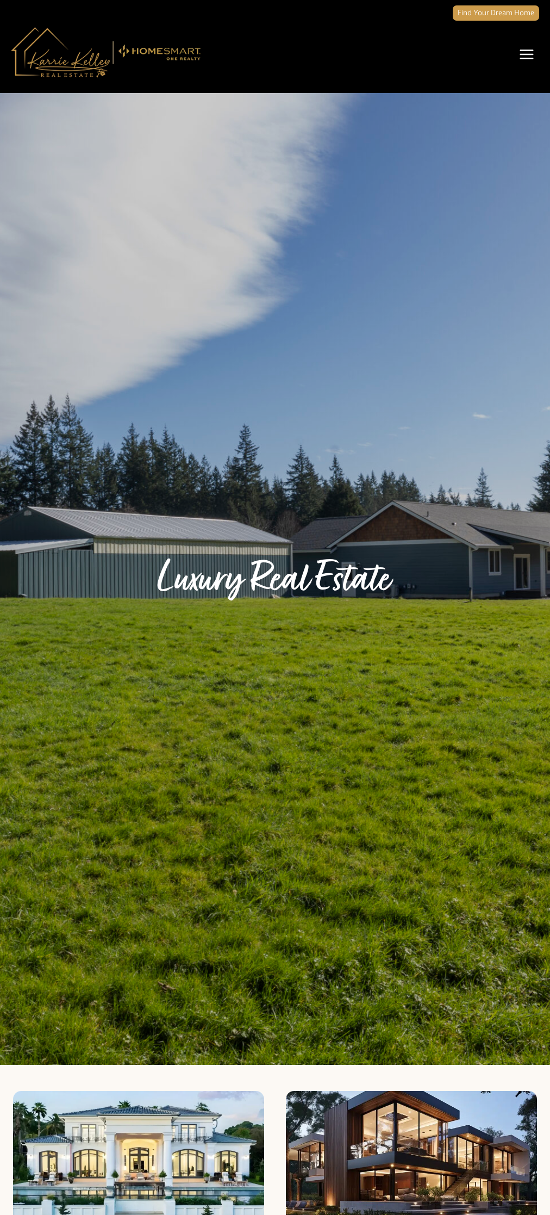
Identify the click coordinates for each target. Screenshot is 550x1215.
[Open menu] (526, 54)
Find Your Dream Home (496, 12)
